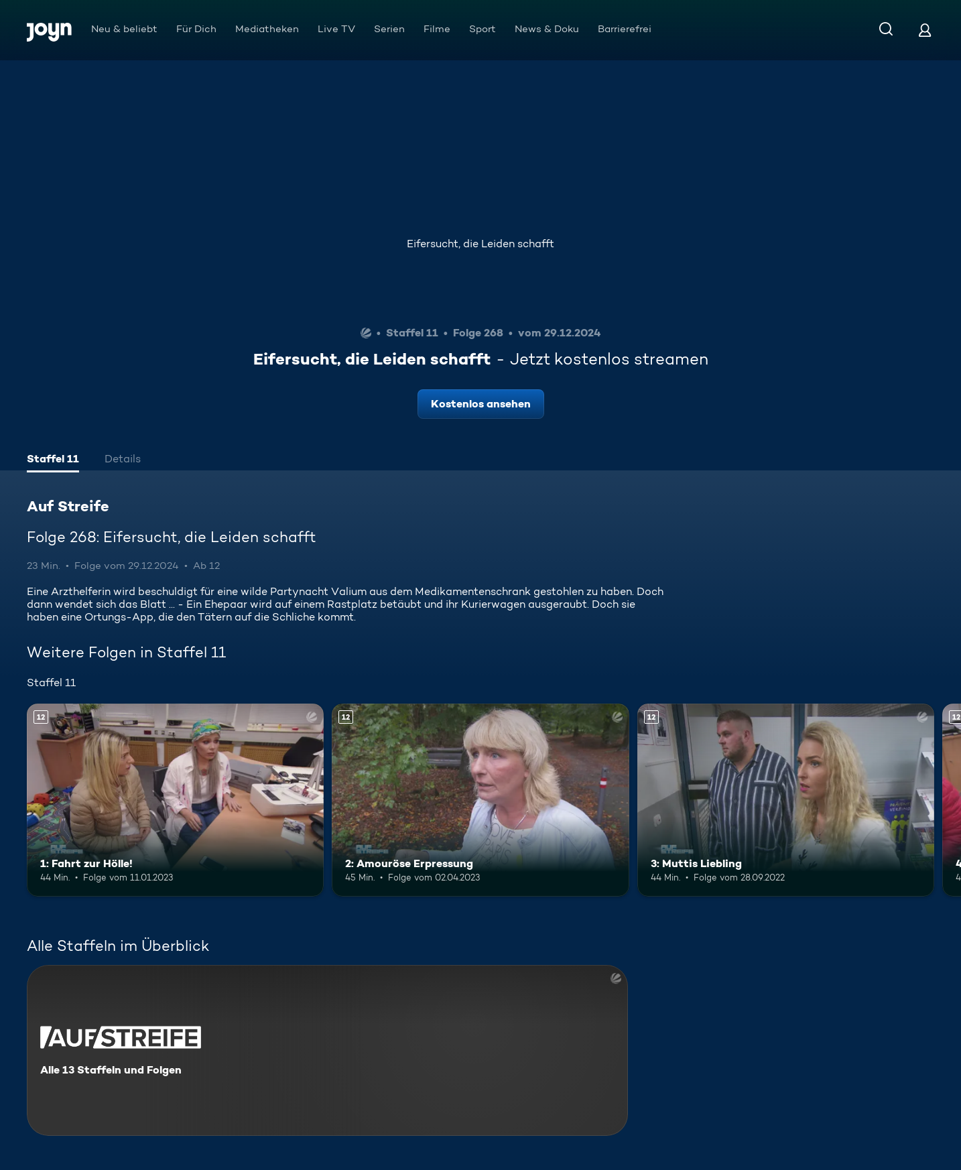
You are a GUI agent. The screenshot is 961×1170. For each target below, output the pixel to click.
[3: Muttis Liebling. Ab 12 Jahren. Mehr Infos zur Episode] (785, 800)
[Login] (924, 30)
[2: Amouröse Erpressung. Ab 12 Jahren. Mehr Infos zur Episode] (480, 800)
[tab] (53, 460)
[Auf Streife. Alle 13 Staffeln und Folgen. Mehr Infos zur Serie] (327, 1050)
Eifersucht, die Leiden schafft (480, 243)
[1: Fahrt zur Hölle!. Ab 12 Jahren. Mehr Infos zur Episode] (175, 800)
